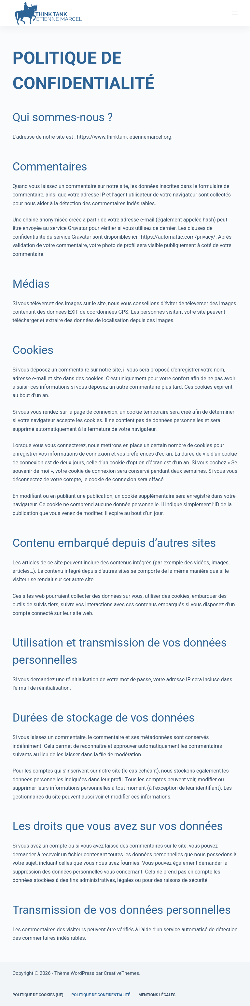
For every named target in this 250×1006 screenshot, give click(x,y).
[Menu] (235, 13)
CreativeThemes (121, 973)
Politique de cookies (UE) (37, 995)
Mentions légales (156, 995)
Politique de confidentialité (100, 995)
